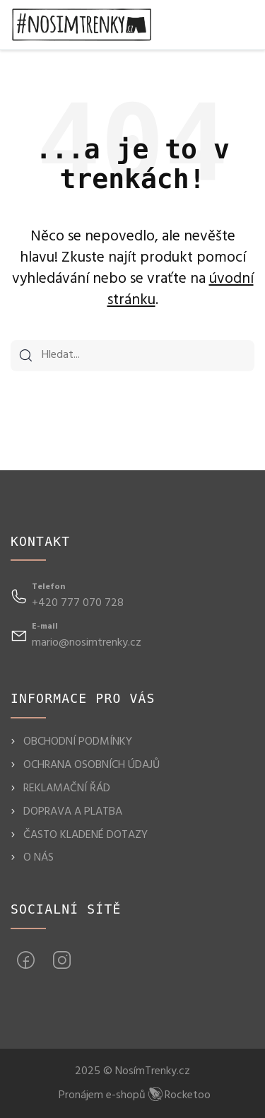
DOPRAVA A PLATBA (72, 812)
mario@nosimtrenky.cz (86, 643)
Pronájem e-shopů (135, 1095)
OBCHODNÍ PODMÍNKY (77, 742)
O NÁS (38, 858)
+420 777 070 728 (78, 603)
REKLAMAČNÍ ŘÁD (66, 788)
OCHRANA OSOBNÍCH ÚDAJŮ (91, 765)
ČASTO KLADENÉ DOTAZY (85, 835)
